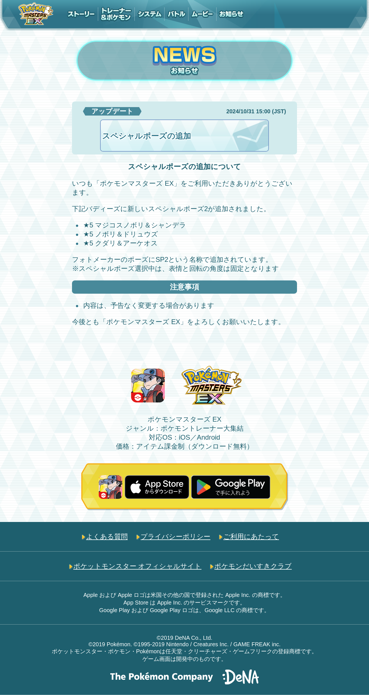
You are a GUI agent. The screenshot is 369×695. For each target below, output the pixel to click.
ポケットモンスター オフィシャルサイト (137, 566)
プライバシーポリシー (175, 536)
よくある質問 (107, 536)
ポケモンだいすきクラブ (253, 566)
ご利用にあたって (251, 536)
